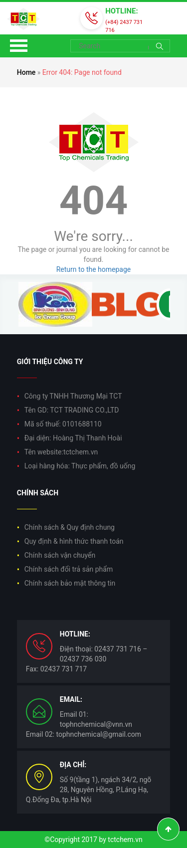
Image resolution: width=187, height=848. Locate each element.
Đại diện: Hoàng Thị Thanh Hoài (73, 438)
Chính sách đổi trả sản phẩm (68, 569)
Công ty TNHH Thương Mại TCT (73, 396)
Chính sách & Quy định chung (69, 527)
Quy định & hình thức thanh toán (74, 541)
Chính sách (37, 493)
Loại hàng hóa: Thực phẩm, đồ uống (80, 466)
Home (26, 72)
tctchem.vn (125, 840)
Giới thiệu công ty (50, 362)
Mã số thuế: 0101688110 (63, 424)
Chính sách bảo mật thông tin (70, 583)
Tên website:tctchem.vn (61, 452)
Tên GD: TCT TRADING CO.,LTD (71, 410)
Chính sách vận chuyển (60, 555)
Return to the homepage (93, 269)
